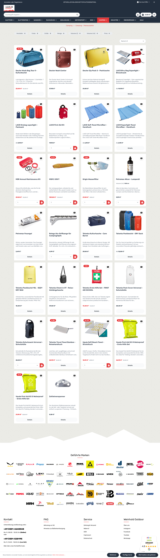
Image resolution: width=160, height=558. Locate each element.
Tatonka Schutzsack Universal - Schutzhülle (29, 337)
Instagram (127, 523)
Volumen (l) (76, 28)
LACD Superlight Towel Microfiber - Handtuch (126, 120)
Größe (47, 28)
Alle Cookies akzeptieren (147, 555)
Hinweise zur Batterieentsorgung (54, 523)
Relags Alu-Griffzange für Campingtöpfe (60, 229)
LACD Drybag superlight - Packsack (27, 120)
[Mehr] (154, 8)
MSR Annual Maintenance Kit (28, 173)
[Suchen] (115, 8)
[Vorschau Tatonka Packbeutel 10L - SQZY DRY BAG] (41, 261)
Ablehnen (114, 555)
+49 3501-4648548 (14, 523)
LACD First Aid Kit (56, 119)
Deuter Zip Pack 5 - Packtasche (96, 65)
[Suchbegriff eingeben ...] (77, 8)
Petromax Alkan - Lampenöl (128, 173)
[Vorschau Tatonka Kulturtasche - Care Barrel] (108, 207)
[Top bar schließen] (154, 2)
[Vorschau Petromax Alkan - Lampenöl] (141, 153)
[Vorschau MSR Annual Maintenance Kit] (41, 153)
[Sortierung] (132, 35)
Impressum (87, 529)
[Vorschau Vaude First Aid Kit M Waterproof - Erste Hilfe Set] (141, 316)
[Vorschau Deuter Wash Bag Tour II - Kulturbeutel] (41, 44)
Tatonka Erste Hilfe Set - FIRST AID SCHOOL (96, 283)
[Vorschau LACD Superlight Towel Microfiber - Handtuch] (141, 98)
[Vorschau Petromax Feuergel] (41, 207)
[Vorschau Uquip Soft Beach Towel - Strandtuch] (108, 316)
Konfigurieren (128, 555)
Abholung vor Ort (49, 519)
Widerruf (86, 523)
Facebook (127, 526)
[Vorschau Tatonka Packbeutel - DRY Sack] (141, 207)
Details (29, 88)
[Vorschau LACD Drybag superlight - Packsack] (41, 98)
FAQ (46, 513)
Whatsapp (127, 532)
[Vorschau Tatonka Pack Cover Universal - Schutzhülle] (141, 261)
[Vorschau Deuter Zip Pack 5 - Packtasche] (108, 44)
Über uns (126, 519)
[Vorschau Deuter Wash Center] (74, 44)
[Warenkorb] (146, 8)
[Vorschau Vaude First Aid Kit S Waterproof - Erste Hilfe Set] (41, 370)
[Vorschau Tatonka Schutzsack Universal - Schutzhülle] (41, 316)
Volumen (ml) (92, 28)
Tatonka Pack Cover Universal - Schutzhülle (129, 283)
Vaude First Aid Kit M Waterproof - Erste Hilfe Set (130, 337)
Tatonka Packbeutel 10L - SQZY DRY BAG (29, 283)
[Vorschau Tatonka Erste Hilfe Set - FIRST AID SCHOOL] (108, 261)
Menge (61, 28)
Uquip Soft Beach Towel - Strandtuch (93, 337)
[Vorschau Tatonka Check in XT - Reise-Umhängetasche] (74, 261)
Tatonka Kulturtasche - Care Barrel (95, 229)
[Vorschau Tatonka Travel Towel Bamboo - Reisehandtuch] (74, 316)
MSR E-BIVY (54, 173)
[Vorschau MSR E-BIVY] (74, 153)
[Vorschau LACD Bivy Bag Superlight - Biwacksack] (141, 44)
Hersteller (21, 28)
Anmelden (7, 2)
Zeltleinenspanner (57, 391)
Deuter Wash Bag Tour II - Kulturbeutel (26, 66)
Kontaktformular (19, 540)
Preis (107, 28)
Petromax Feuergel (24, 228)
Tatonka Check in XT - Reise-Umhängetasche (61, 283)
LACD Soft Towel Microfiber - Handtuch (95, 120)
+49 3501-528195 (13, 533)
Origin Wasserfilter (90, 173)
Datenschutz (88, 532)
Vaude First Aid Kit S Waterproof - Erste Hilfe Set (29, 392)
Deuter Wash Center (57, 65)
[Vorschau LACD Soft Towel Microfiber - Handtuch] (108, 98)
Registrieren (18, 2)
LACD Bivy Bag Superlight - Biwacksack (128, 66)
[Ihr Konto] (137, 8)
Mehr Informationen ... (59, 555)
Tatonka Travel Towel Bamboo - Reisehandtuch (62, 337)
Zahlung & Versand (90, 519)
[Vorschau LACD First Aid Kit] (74, 98)
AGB (85, 526)
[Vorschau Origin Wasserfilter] (108, 153)
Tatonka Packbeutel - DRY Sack (129, 228)
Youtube (126, 529)
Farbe (35, 28)
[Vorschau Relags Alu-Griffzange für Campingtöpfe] (74, 207)
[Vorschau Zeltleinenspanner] (74, 370)
